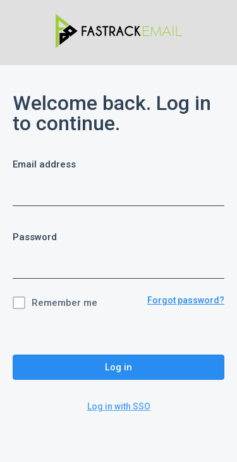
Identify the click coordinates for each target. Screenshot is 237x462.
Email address (44, 164)
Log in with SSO (118, 406)
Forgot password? (185, 300)
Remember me (64, 302)
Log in (118, 367)
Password (35, 237)
